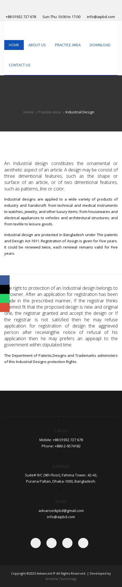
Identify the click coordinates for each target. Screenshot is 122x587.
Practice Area (68, 44)
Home (14, 44)
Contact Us (20, 64)
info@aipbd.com (101, 16)
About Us (37, 44)
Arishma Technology (61, 579)
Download (100, 44)
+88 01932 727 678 (21, 16)
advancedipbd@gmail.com (61, 510)
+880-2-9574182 (68, 446)
